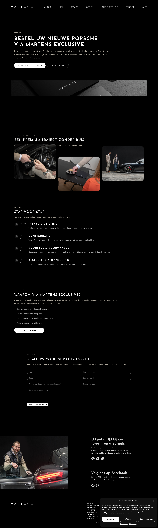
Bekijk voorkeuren (146, 519)
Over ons (90, 7)
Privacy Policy (133, 524)
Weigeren (128, 519)
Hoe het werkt (58, 65)
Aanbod (47, 7)
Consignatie (92, 512)
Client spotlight (110, 7)
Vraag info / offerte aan (30, 65)
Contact (130, 7)
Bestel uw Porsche (94, 505)
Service (74, 7)
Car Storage (92, 508)
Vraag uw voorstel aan (29, 334)
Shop (61, 7)
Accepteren (111, 519)
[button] (154, 501)
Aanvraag (91, 510)
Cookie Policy (124, 524)
